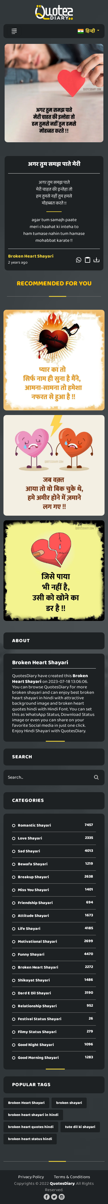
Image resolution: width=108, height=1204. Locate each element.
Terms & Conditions (72, 1177)
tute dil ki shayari (80, 1127)
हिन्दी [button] (87, 31)
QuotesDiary (62, 1183)
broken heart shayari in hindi (33, 1115)
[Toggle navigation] (14, 31)
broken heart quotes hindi (31, 1127)
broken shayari (69, 1103)
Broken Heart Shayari (31, 256)
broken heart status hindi (30, 1139)
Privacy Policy (31, 1177)
